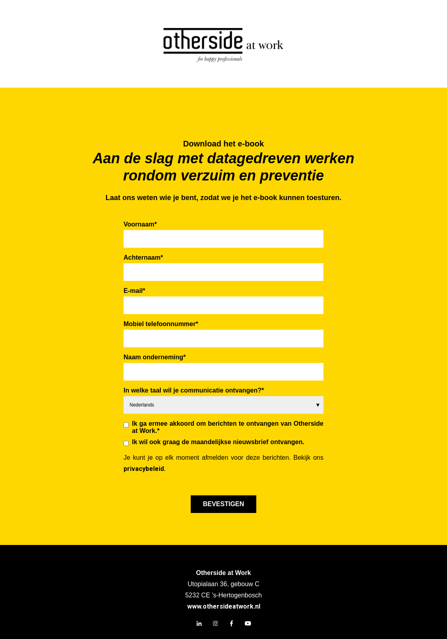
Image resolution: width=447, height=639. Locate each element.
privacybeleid (144, 469)
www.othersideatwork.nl (223, 606)
